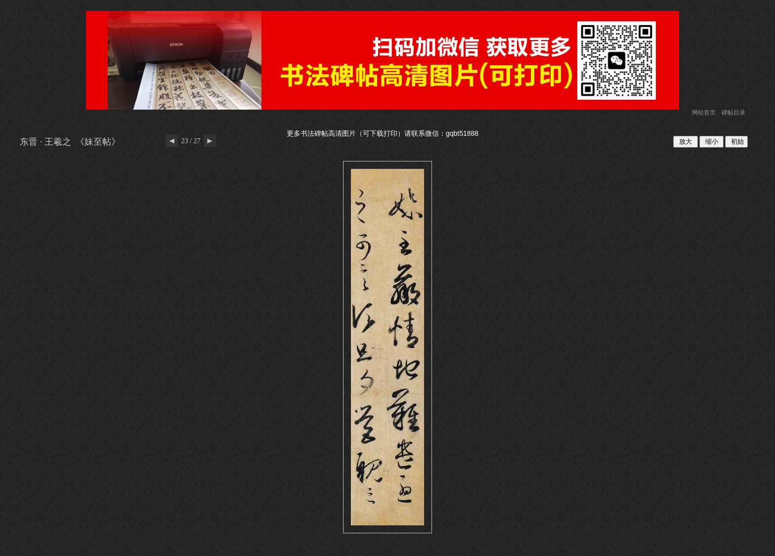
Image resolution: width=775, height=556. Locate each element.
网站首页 (704, 112)
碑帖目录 (733, 112)
